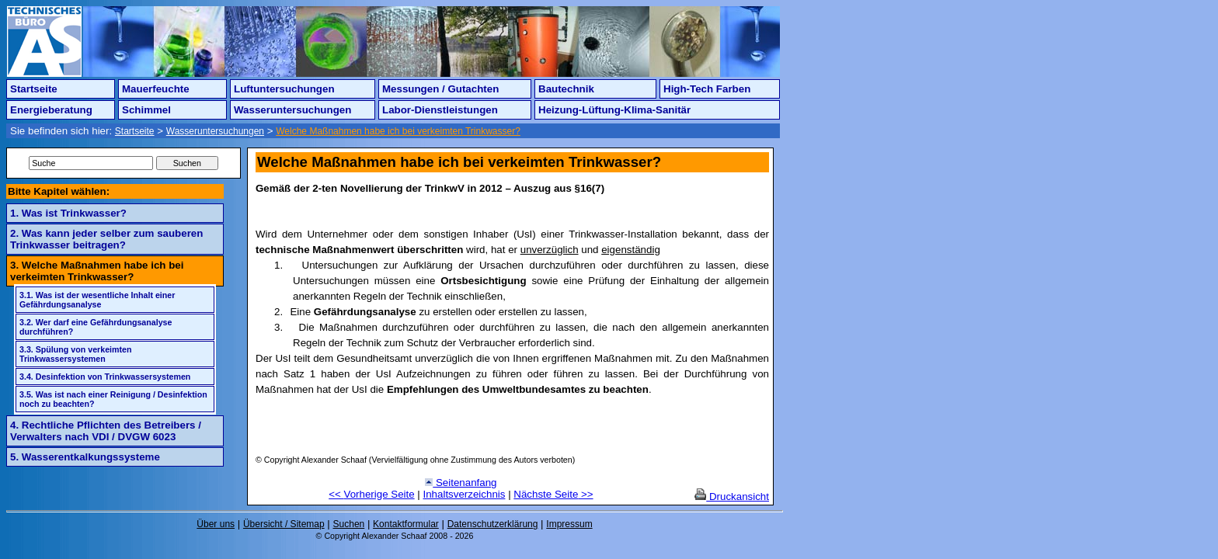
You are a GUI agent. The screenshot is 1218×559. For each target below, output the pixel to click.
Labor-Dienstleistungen (440, 110)
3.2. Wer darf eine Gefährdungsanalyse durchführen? (95, 327)
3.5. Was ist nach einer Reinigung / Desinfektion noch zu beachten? (113, 399)
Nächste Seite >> (553, 494)
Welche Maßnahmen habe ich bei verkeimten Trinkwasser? (398, 131)
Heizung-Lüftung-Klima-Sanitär (614, 110)
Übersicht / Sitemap (284, 524)
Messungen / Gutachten (440, 89)
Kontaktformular (406, 524)
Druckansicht (731, 496)
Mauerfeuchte (156, 89)
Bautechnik (566, 89)
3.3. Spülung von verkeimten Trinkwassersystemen (75, 354)
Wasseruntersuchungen (292, 110)
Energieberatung (51, 110)
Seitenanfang (460, 482)
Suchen (349, 524)
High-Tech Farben (706, 89)
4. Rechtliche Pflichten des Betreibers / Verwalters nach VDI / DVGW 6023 (105, 431)
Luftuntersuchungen (284, 89)
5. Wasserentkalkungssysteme (85, 457)
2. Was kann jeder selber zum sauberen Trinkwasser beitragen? (106, 239)
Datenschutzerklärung (492, 524)
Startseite (33, 89)
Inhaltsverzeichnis (464, 494)
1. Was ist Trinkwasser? (68, 213)
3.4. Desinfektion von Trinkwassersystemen (104, 376)
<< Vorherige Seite (371, 494)
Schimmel (146, 110)
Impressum (569, 524)
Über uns (216, 524)
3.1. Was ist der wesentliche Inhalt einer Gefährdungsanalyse (97, 299)
